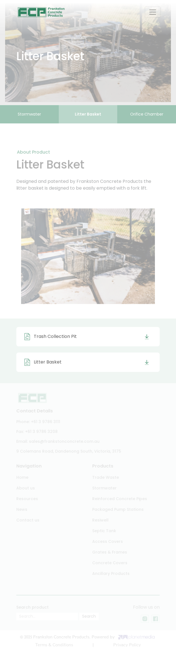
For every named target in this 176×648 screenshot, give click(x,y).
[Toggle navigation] (153, 12)
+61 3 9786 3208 (41, 431)
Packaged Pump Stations (118, 509)
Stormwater (29, 114)
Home (22, 477)
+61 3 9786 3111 (45, 422)
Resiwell (100, 520)
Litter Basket (88, 114)
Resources (27, 499)
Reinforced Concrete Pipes (119, 499)
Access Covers (107, 541)
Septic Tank (104, 531)
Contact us (27, 520)
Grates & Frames (109, 552)
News (21, 509)
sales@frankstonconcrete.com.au (64, 441)
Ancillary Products (111, 573)
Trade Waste (105, 477)
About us (25, 488)
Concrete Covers (109, 563)
